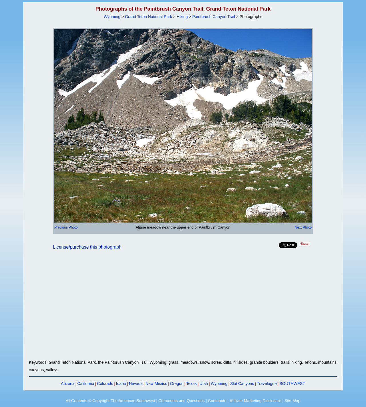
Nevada (136, 383)
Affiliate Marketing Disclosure (255, 400)
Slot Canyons (242, 383)
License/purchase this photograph (87, 247)
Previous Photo (65, 227)
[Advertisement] (183, 308)
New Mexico (156, 383)
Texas (191, 383)
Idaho (121, 383)
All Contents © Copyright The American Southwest (110, 400)
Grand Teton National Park (148, 16)
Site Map (292, 400)
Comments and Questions (181, 400)
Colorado (105, 383)
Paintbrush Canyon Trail (213, 16)
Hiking (182, 16)
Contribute (217, 400)
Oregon (177, 383)
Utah (204, 383)
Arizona (67, 383)
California (85, 383)
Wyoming (112, 16)
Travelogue (267, 383)
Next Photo (303, 227)
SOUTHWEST (292, 383)
